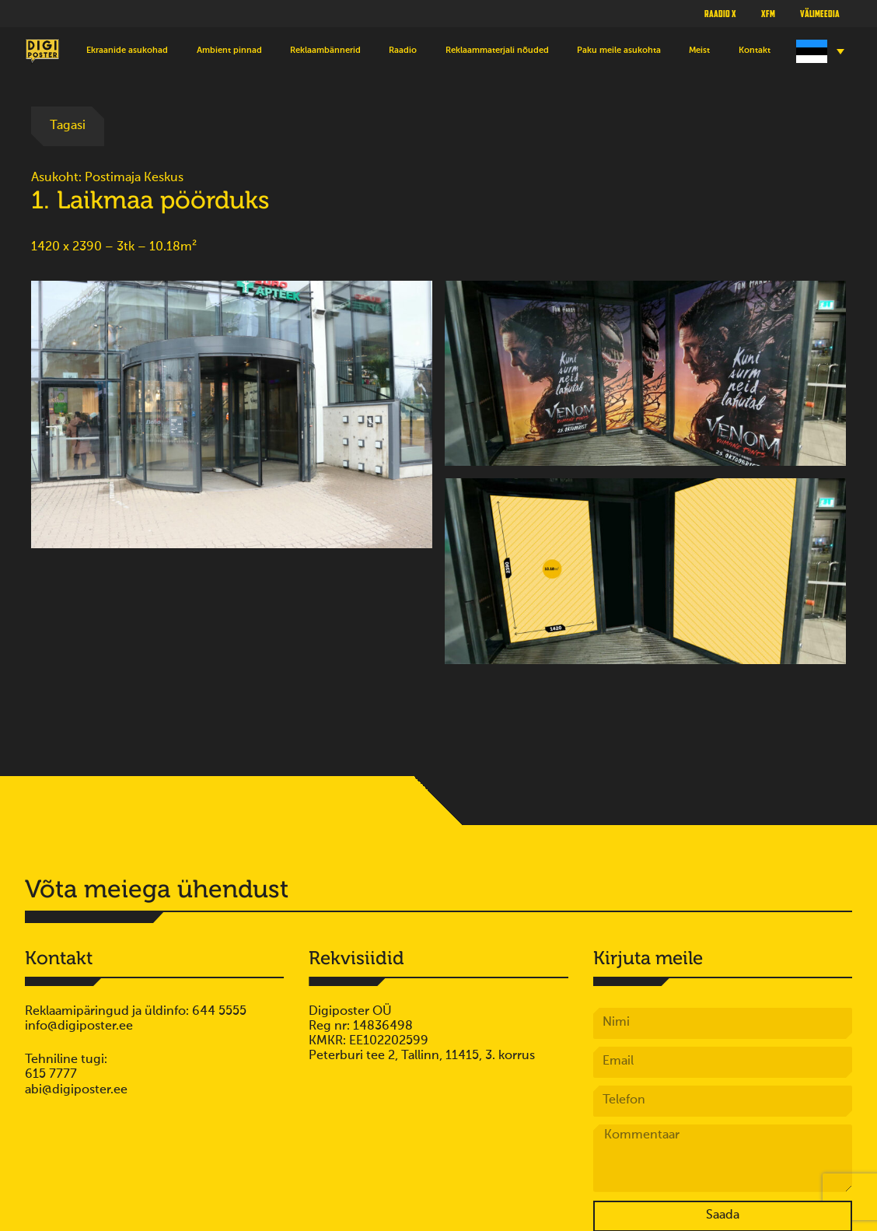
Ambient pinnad (229, 50)
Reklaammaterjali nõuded (497, 50)
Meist (699, 50)
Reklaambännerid (325, 50)
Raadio (403, 50)
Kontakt (754, 50)
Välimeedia (820, 13)
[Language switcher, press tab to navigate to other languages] (818, 51)
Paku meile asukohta (619, 50)
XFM (768, 13)
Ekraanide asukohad (127, 50)
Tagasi (68, 126)
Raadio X (720, 13)
